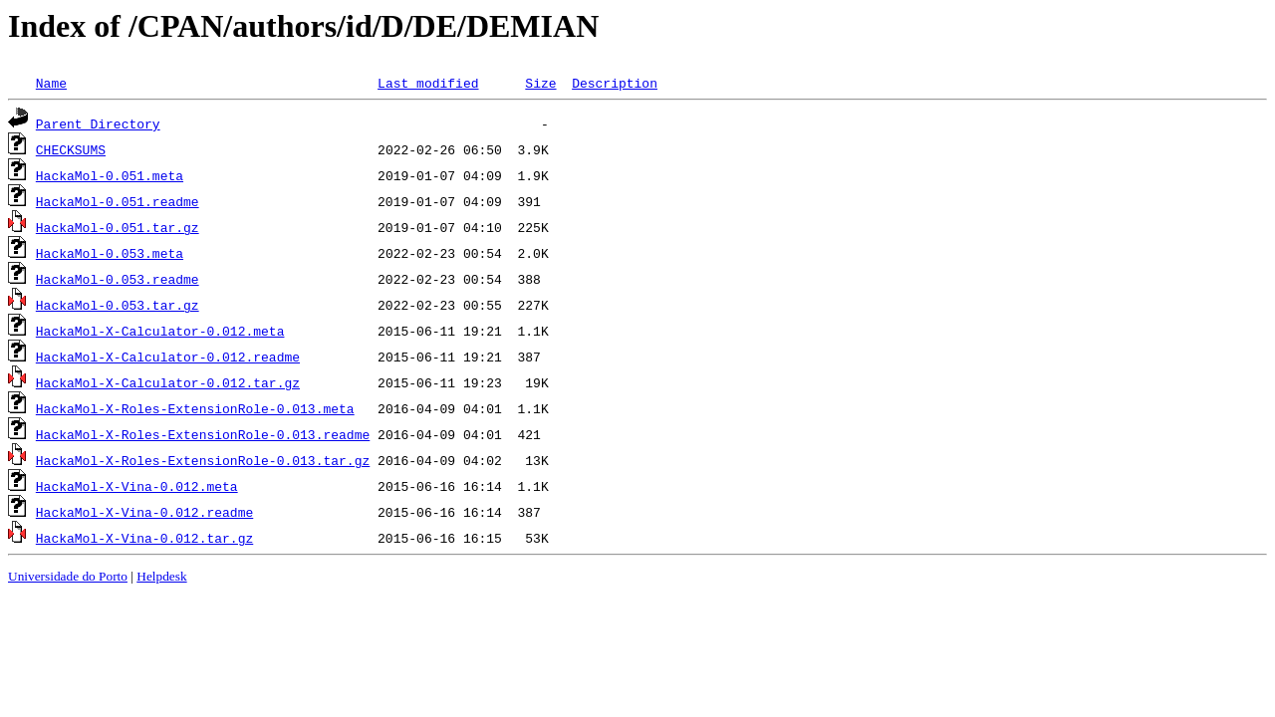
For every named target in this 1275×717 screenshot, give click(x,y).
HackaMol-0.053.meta (109, 253)
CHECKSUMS (71, 149)
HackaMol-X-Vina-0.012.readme (144, 512)
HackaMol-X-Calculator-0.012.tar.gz (168, 382)
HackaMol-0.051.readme (117, 201)
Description (614, 83)
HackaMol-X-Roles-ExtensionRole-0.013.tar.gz (203, 460)
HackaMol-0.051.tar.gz (117, 227)
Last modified (428, 83)
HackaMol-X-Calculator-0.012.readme (168, 356)
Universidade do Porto (68, 576)
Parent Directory (98, 123)
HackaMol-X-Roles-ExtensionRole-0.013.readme (203, 434)
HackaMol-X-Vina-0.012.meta (137, 486)
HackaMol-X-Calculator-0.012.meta (160, 331)
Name (51, 83)
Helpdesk (161, 576)
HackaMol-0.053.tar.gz (117, 305)
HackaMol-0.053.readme (117, 279)
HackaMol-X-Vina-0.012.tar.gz (144, 538)
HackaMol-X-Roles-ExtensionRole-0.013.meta (195, 408)
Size (540, 83)
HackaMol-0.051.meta (109, 175)
